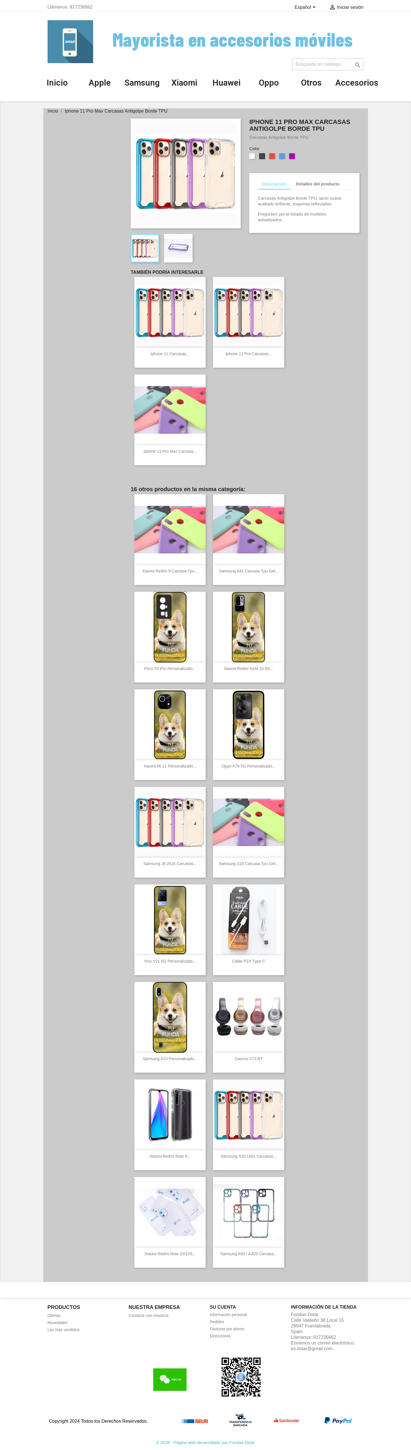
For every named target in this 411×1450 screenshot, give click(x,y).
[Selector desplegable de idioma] (306, 7)
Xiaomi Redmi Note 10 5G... (248, 668)
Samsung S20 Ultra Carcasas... (249, 1156)
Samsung (142, 83)
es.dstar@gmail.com (312, 1348)
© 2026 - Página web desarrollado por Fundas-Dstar (205, 1442)
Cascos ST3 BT (249, 1058)
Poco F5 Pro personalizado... (170, 668)
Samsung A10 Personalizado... (170, 1058)
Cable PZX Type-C (248, 961)
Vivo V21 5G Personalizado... (170, 961)
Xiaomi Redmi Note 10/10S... (170, 1254)
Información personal (228, 1314)
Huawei (226, 83)
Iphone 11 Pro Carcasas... (249, 353)
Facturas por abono (227, 1329)
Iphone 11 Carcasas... (170, 353)
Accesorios (356, 83)
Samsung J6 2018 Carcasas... (170, 863)
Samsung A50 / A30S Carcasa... (248, 1254)
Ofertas (54, 1315)
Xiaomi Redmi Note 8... (170, 1156)
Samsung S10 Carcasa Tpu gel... (248, 863)
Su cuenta (223, 1307)
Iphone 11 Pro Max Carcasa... (170, 451)
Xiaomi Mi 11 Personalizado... (170, 766)
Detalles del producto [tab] (318, 183)
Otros (311, 83)
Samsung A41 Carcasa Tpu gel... (248, 571)
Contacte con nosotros (149, 1315)
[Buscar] (327, 64)
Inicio (57, 83)
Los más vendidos (64, 1329)
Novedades (58, 1322)
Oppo (269, 83)
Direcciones (220, 1336)
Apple (100, 83)
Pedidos (217, 1321)
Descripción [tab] (274, 183)
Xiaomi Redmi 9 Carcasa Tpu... (170, 571)
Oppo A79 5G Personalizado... (248, 766)
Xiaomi (184, 83)
